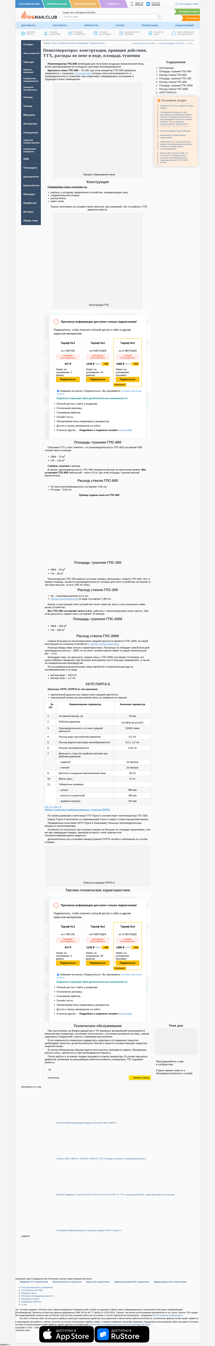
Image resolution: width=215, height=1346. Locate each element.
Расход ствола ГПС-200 (173, 82)
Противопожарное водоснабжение (175, 131)
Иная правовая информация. (168, 1315)
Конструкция (166, 68)
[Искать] (159, 16)
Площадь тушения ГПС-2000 (176, 85)
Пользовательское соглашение (37, 1287)
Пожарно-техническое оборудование (73, 43)
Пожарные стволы (97, 43)
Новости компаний (28, 70)
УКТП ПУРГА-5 (167, 92)
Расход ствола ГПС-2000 (173, 89)
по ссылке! (125, 430)
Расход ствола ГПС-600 (173, 75)
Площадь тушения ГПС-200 (175, 78)
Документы (28, 25)
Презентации (150, 25)
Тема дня (28, 62)
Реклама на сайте (188, 11)
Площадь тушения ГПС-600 (175, 71)
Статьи (120, 25)
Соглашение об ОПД (31, 1290)
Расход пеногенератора (64, 599)
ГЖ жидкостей (82, 73)
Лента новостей (31, 53)
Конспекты (60, 25)
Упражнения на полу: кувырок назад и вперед (177, 107)
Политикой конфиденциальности (108, 1324)
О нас (24, 1304)
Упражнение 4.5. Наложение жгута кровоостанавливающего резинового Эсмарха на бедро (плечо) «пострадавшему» (176, 145)
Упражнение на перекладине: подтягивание (173, 136)
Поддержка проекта (31, 1301)
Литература (91, 25)
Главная (46, 43)
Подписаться (68, 379)
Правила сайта (28, 1293)
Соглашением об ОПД (138, 1324)
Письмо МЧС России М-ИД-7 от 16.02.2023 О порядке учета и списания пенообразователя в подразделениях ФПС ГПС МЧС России (174, 158)
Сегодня (28, 44)
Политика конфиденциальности (37, 1296)
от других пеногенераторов (103, 644)
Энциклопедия (184, 25)
